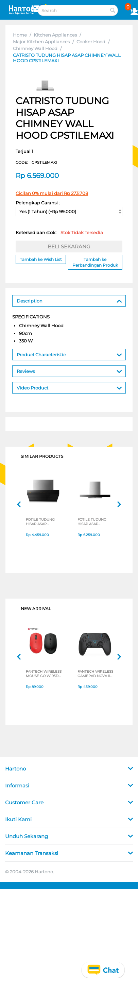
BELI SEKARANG (69, 246)
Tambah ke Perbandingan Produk (95, 262)
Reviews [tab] (69, 370)
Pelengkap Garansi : (38, 202)
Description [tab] (69, 300)
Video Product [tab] (69, 387)
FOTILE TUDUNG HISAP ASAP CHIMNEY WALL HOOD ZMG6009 (40, 521)
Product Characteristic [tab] (69, 354)
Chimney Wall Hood (35, 48)
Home (20, 35)
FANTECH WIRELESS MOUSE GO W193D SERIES (44, 673)
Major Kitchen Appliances (41, 41)
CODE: (36, 162)
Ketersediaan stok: (59, 232)
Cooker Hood (90, 41)
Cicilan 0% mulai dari (52, 193)
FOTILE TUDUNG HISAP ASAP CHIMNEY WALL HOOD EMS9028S (92, 521)
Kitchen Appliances (55, 35)
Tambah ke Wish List (41, 259)
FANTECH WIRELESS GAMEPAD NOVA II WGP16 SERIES (95, 673)
